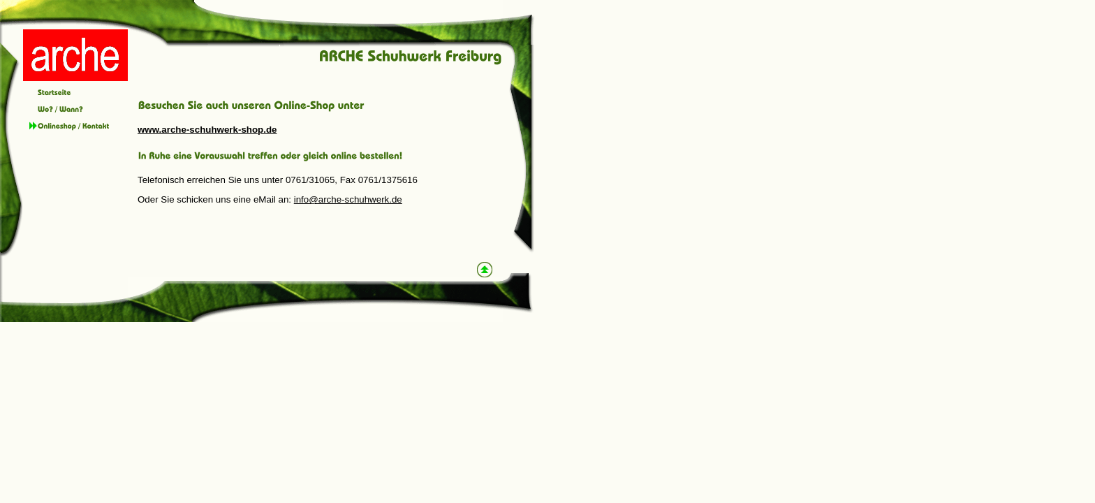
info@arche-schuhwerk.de (348, 199)
